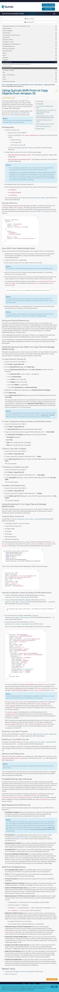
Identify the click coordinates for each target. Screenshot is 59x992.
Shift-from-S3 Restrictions (43, 126)
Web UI (29, 53)
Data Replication (29, 62)
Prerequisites (39, 104)
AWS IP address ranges (31, 147)
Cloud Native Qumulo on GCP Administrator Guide (29, 26)
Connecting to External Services (29, 35)
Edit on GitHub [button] (29, 18)
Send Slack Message (48, 5)
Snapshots (29, 60)
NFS (29, 72)
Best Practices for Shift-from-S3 (45, 124)
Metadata (29, 57)
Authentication (29, 33)
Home (3, 84)
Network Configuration (29, 48)
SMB (29, 77)
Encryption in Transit (29, 42)
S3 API (29, 79)
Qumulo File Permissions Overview (41, 829)
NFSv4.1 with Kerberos (29, 74)
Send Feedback (52, 979)
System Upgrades (29, 30)
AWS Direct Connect (17, 145)
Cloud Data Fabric (29, 51)
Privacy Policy (14, 989)
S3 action (12, 728)
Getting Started (29, 28)
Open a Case (48, 9)
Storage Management (29, 46)
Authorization (29, 37)
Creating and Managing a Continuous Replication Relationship (16, 64)
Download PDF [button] (29, 22)
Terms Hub (31, 989)
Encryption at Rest (29, 39)
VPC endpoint (15, 142)
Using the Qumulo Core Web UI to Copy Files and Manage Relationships (46, 112)
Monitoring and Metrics (29, 81)
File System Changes (29, 70)
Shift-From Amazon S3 (8, 68)
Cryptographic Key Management (29, 44)
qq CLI (29, 55)
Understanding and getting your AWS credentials (36, 198)
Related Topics (40, 128)
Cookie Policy (21, 989)
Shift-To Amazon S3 (7, 66)
